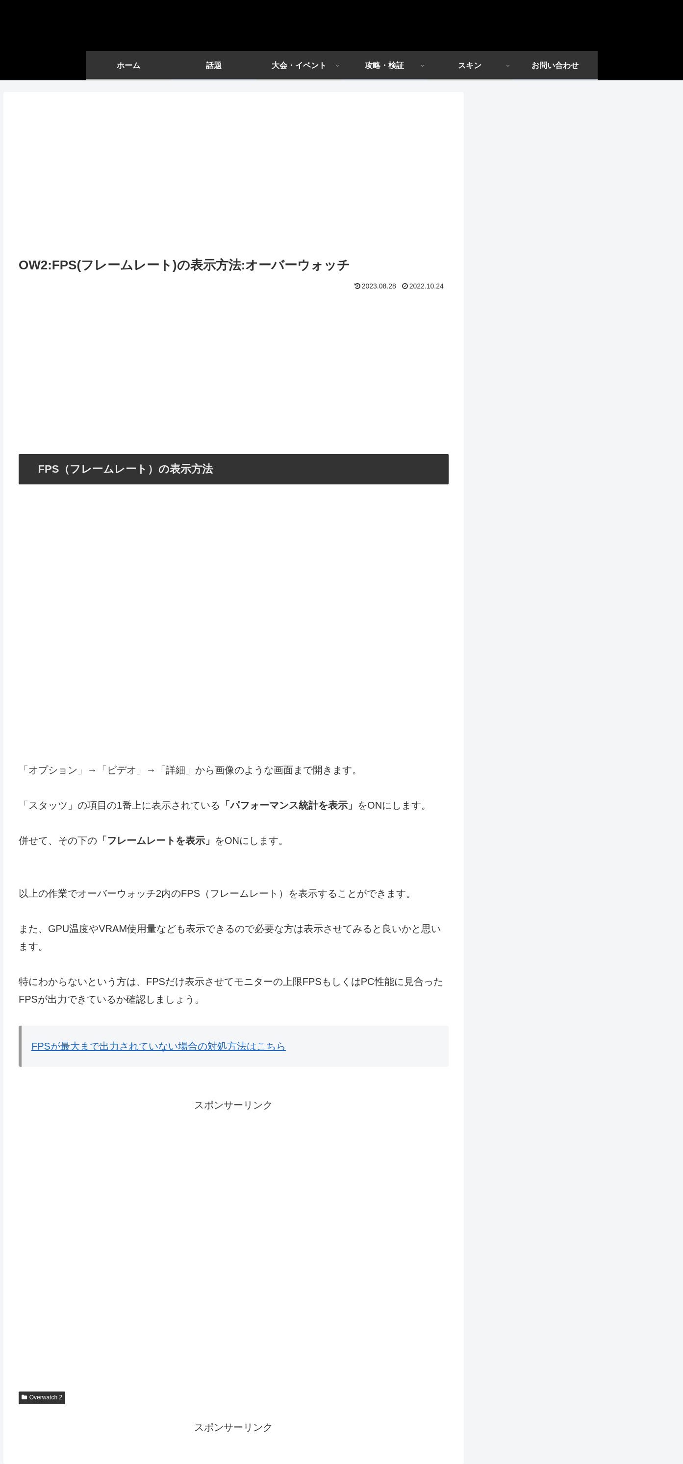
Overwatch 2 (42, 1397)
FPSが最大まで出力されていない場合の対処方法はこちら (158, 1046)
